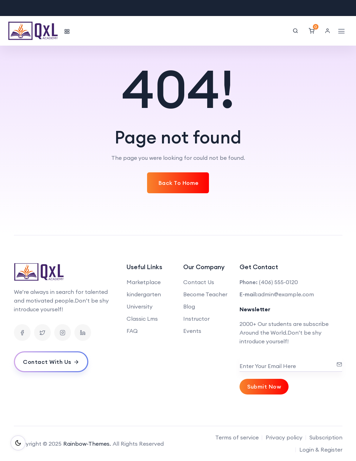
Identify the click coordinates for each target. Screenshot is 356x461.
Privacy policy (284, 437)
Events (192, 330)
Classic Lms (142, 318)
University (140, 306)
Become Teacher (205, 294)
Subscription (325, 437)
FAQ (132, 330)
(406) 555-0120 (278, 282)
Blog (189, 306)
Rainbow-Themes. (87, 443)
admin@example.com (286, 294)
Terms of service (237, 437)
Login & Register (320, 449)
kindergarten (144, 294)
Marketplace (144, 282)
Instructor (196, 318)
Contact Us (198, 282)
